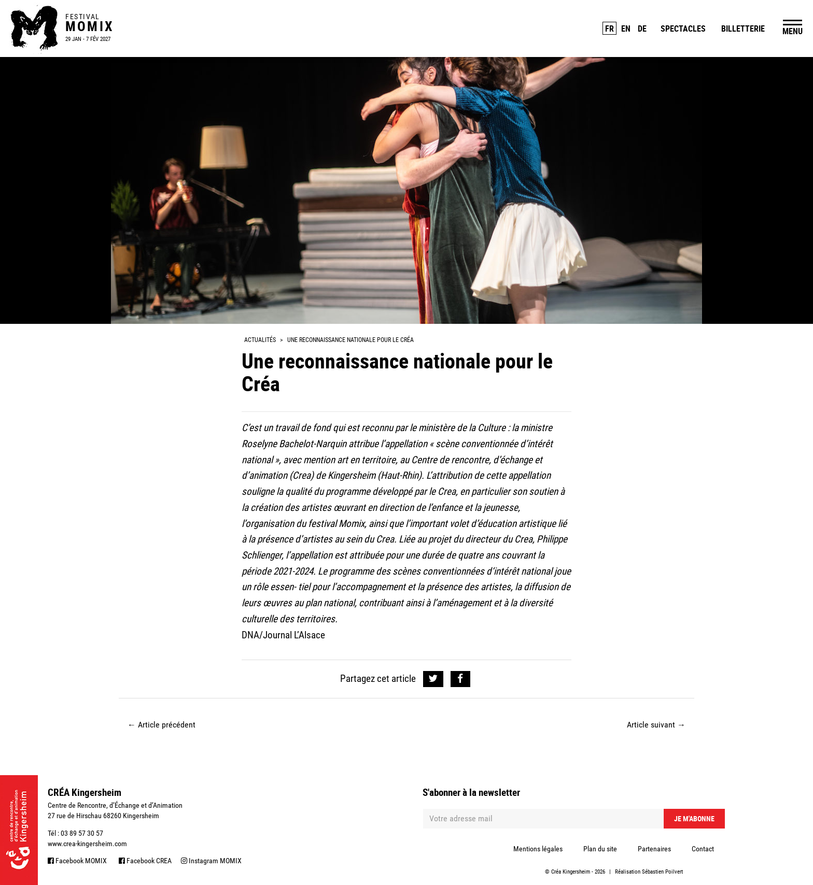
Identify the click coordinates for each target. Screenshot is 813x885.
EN (625, 28)
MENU (792, 31)
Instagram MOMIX (211, 861)
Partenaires (654, 849)
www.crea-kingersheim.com (87, 843)
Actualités (260, 340)
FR (609, 28)
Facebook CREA (145, 861)
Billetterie (743, 28)
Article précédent (161, 725)
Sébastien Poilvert (662, 871)
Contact (703, 849)
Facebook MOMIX (77, 861)
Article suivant (656, 725)
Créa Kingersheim (570, 871)
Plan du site (600, 849)
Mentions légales (538, 849)
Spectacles (683, 28)
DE (642, 28)
